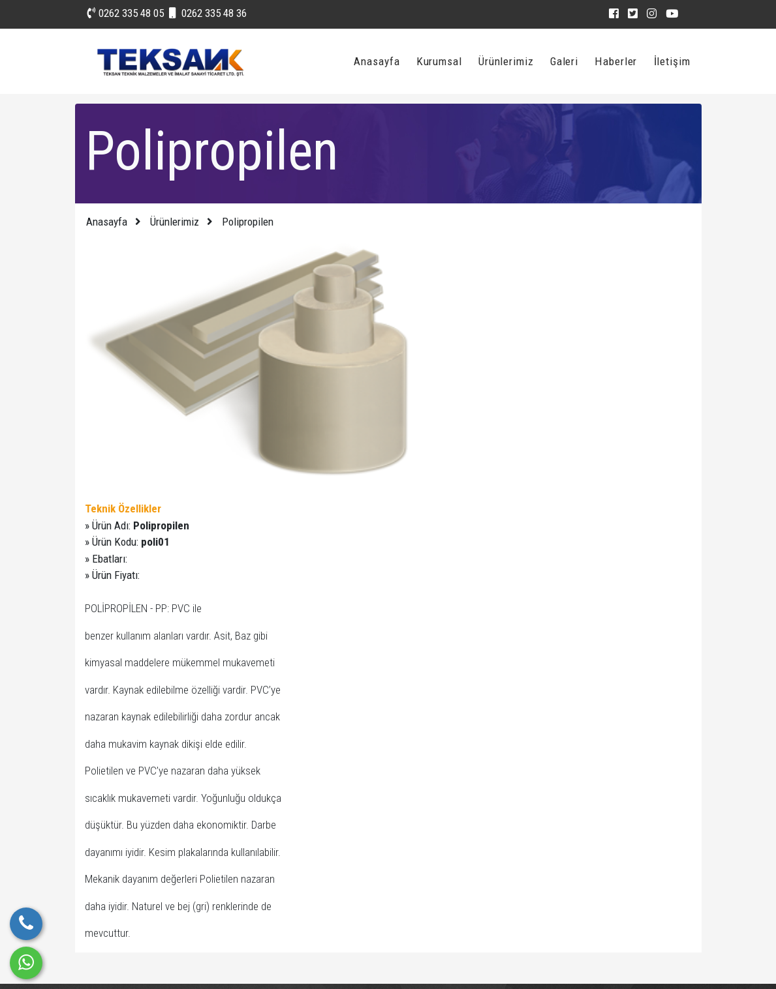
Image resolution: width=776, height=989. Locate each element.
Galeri (567, 60)
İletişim (673, 60)
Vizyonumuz (419, 852)
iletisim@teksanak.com (573, 891)
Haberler (618, 60)
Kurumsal (442, 60)
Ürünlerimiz (509, 60)
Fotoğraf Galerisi (328, 852)
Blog (403, 824)
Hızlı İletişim (318, 824)
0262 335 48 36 (208, 13)
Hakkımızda (418, 878)
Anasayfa (380, 60)
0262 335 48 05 (125, 13)
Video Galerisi (322, 878)
